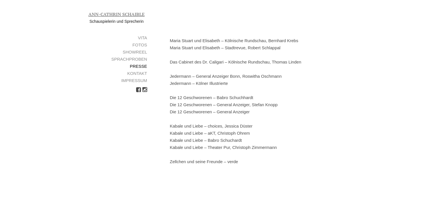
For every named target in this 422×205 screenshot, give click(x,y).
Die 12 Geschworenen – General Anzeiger (210, 111)
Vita (142, 37)
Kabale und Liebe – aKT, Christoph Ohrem (210, 133)
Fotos (139, 44)
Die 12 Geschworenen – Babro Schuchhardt (211, 97)
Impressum (134, 80)
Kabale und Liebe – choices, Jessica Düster (211, 126)
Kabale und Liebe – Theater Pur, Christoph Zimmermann (223, 147)
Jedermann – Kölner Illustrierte (199, 83)
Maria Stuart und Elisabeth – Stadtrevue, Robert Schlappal (225, 47)
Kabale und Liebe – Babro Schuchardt (206, 140)
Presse (138, 66)
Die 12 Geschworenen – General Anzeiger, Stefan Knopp (224, 104)
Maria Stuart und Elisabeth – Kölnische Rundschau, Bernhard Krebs (234, 40)
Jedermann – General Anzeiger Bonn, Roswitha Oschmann (226, 76)
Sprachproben (129, 59)
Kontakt (137, 73)
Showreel (135, 52)
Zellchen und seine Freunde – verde (204, 161)
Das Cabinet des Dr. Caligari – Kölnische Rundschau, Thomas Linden (235, 62)
